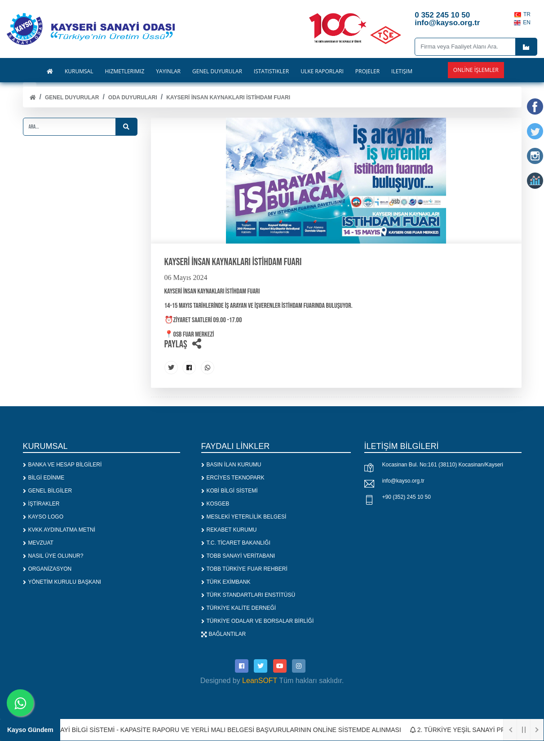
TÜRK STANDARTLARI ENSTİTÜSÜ (248, 595)
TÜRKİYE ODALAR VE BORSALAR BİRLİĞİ (257, 621)
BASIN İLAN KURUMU (231, 464)
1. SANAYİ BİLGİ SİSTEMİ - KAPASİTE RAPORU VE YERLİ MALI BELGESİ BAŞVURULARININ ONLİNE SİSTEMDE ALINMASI (221, 729)
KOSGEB (215, 504)
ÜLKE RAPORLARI (322, 71)
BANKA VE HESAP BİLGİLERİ (62, 464)
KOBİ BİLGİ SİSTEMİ (229, 491)
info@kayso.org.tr (403, 481)
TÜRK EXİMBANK (226, 582)
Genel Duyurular (72, 97)
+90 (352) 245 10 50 (406, 497)
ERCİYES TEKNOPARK (233, 478)
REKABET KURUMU (229, 530)
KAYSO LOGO (43, 517)
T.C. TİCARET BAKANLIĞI (235, 543)
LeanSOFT (259, 680)
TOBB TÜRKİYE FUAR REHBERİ (244, 569)
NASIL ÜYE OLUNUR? (53, 556)
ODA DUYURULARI (132, 97)
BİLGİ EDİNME (44, 478)
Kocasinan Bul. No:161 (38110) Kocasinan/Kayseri (443, 464)
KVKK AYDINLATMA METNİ (59, 530)
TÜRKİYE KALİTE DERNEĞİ (238, 608)
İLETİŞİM (401, 71)
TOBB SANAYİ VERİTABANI (238, 556)
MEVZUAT (38, 543)
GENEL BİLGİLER (47, 491)
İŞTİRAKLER (41, 504)
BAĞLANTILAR (223, 634)
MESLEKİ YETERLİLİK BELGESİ (244, 517)
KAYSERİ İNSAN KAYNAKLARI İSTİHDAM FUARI (228, 97)
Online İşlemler (476, 70)
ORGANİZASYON (47, 569)
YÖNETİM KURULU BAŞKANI (62, 582)
